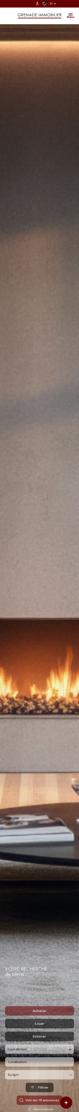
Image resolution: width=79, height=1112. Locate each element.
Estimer (39, 1053)
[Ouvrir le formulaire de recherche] (40, 1104)
